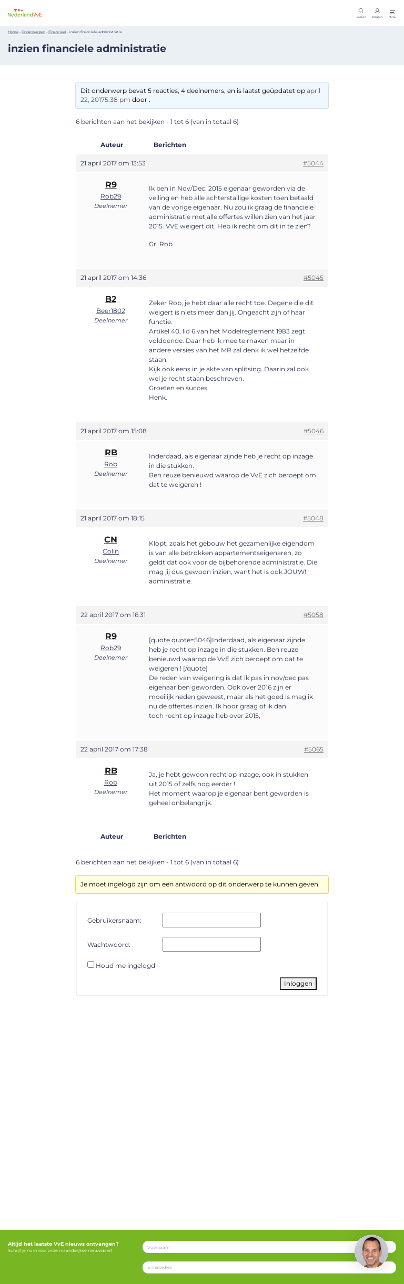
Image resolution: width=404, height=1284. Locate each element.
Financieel (57, 36)
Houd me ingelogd (125, 969)
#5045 (314, 281)
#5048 (313, 522)
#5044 (313, 167)
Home (13, 36)
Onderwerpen (33, 36)
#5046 (314, 435)
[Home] (41, 14)
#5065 (314, 753)
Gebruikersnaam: (114, 923)
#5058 (314, 618)
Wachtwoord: (108, 948)
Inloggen (298, 987)
